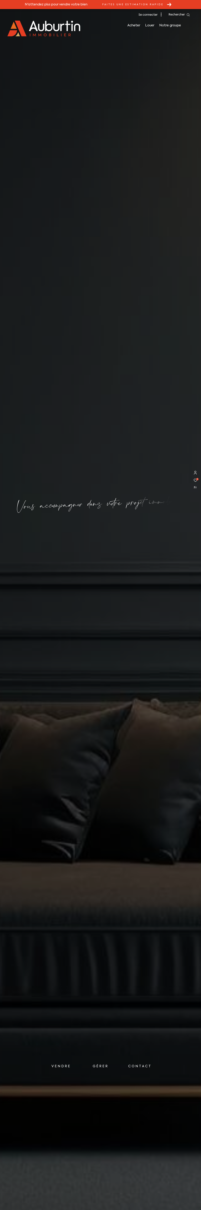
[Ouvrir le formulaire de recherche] (179, 14)
